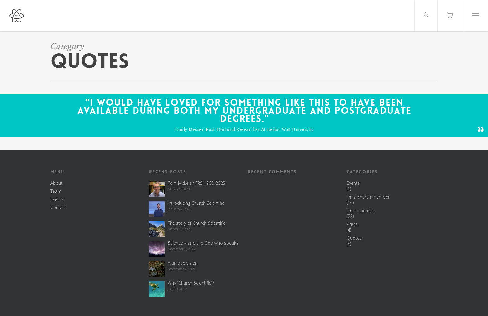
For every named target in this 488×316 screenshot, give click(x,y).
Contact (58, 207)
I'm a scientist (360, 210)
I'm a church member (368, 197)
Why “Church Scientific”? (191, 282)
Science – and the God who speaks (203, 243)
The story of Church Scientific (196, 223)
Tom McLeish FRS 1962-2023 (196, 183)
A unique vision (183, 263)
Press (352, 224)
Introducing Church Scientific (196, 203)
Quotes (354, 238)
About (56, 183)
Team (56, 191)
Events (56, 199)
